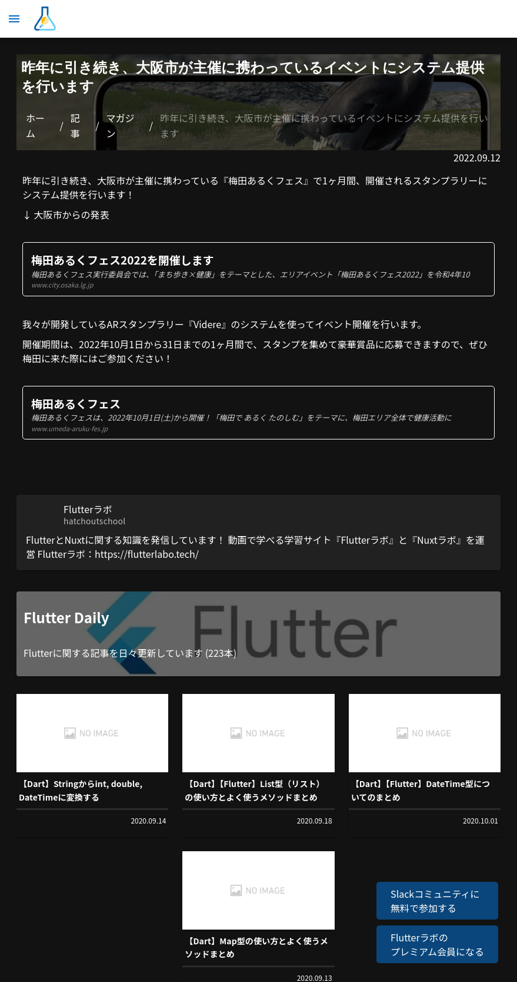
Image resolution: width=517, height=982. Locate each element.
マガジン (120, 125)
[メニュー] (14, 19)
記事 (75, 125)
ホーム (35, 125)
